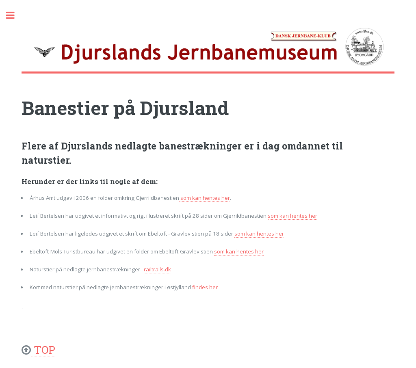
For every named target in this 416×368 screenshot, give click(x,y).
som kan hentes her (204, 197)
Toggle (14, 15)
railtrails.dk (157, 269)
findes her (205, 287)
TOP (43, 349)
